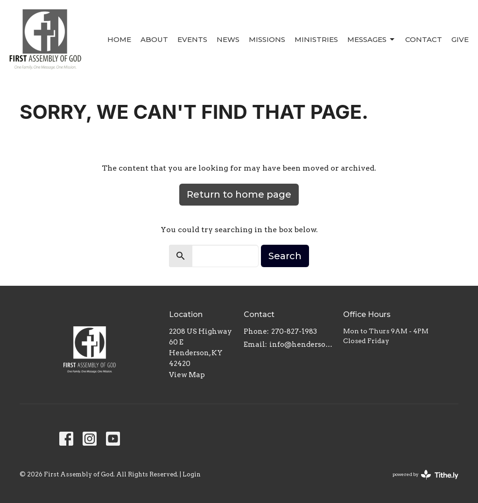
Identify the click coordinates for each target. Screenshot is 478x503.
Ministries (316, 39)
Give (460, 39)
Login (192, 474)
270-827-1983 (294, 331)
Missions (267, 39)
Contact (423, 39)
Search (285, 256)
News (228, 39)
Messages (371, 39)
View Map (187, 375)
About (154, 39)
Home (119, 39)
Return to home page (239, 194)
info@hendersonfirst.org (301, 344)
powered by (425, 475)
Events (192, 39)
